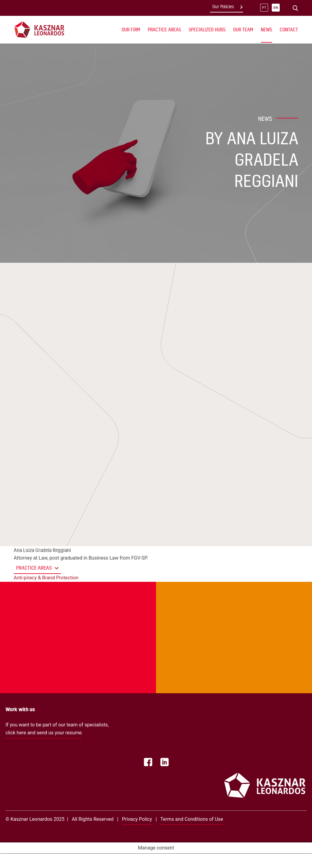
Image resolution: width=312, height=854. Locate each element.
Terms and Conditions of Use (191, 819)
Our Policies (223, 6)
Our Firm (131, 29)
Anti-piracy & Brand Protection (46, 578)
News (266, 29)
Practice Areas (164, 29)
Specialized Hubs (207, 29)
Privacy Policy (137, 819)
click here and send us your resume (43, 733)
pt (264, 8)
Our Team (243, 29)
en (276, 8)
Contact (289, 29)
